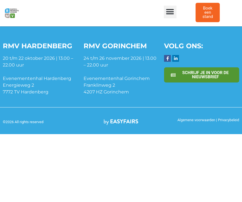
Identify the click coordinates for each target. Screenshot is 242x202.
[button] (170, 12)
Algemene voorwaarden (196, 120)
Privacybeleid (228, 120)
